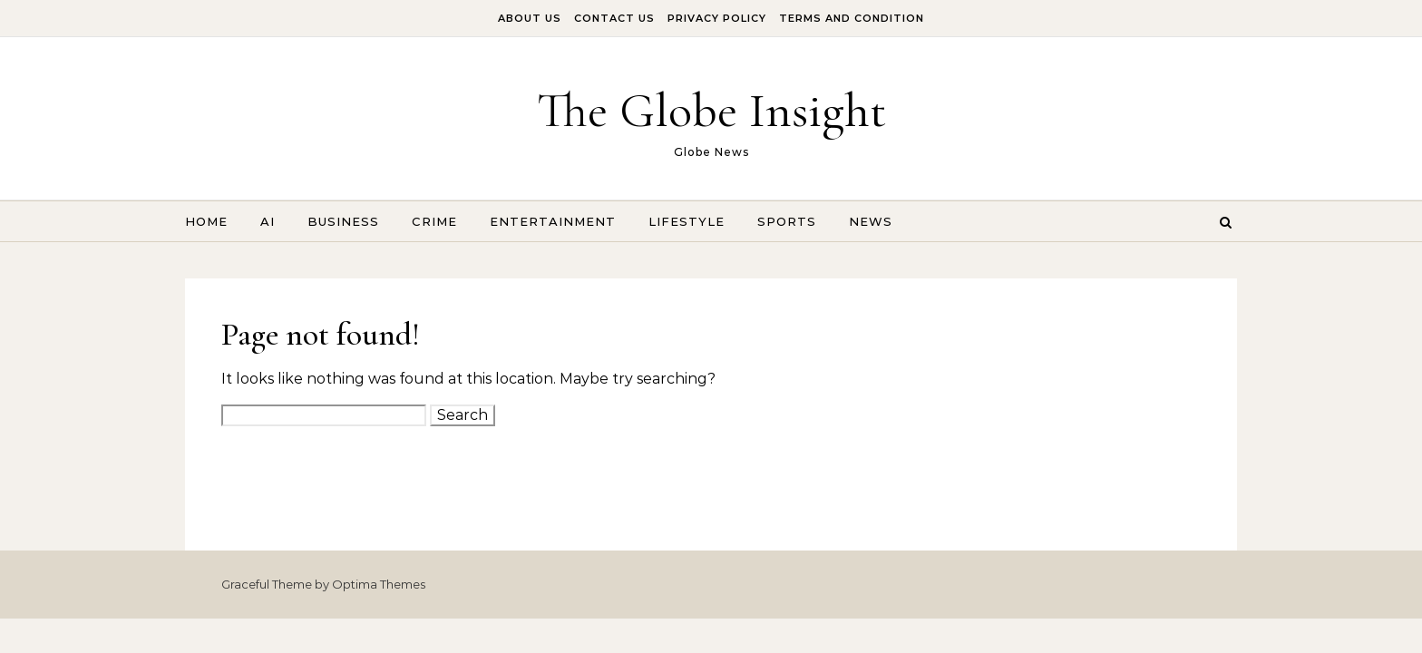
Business (343, 221)
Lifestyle (686, 221)
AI (267, 221)
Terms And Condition (851, 18)
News (870, 221)
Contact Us (614, 18)
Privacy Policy (716, 18)
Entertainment (553, 221)
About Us (529, 18)
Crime (434, 221)
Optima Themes (378, 584)
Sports (786, 221)
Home (206, 221)
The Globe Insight (711, 110)
